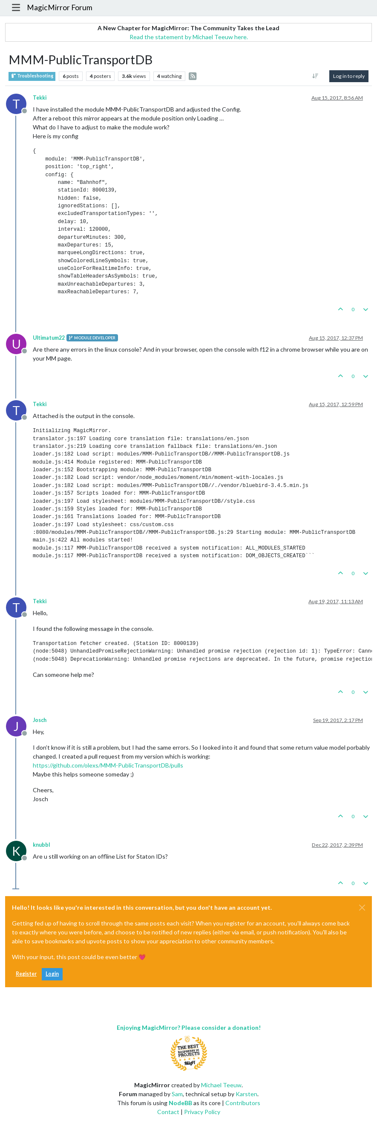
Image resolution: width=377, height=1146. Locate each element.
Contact (168, 1111)
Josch (39, 720)
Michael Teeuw (221, 1085)
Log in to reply (349, 76)
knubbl (41, 845)
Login (52, 974)
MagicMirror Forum (59, 7)
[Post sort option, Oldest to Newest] (315, 76)
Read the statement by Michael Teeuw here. (189, 36)
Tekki (39, 98)
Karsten (246, 1093)
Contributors (242, 1102)
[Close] (362, 907)
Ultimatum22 (49, 338)
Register (26, 974)
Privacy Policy (202, 1111)
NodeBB (180, 1102)
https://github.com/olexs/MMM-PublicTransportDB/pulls (108, 765)
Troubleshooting (32, 76)
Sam (177, 1093)
